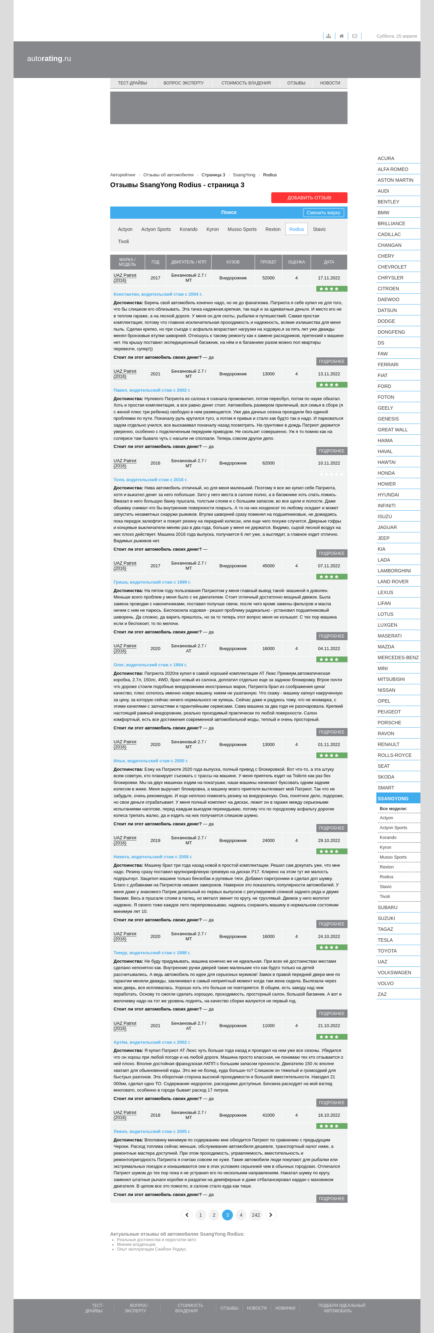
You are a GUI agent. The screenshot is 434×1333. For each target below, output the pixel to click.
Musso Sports (242, 229)
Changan (389, 245)
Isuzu (385, 516)
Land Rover (393, 581)
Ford (384, 386)
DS (381, 343)
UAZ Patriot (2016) (125, 278)
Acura (386, 158)
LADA (384, 560)
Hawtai (387, 462)
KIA (382, 549)
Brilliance (392, 223)
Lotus (386, 614)
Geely (385, 408)
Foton (386, 397)
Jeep (384, 538)
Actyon (125, 229)
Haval (385, 451)
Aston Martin (395, 180)
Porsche (389, 722)
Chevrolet (392, 267)
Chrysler (390, 277)
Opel (384, 701)
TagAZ (385, 929)
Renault (388, 744)
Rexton (272, 229)
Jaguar (387, 527)
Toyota (387, 951)
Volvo (386, 983)
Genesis (388, 419)
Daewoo (388, 299)
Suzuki (386, 918)
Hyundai (388, 494)
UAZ (382, 961)
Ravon (386, 733)
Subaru (387, 907)
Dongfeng (391, 332)
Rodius (296, 229)
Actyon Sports (156, 229)
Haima (385, 440)
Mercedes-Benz (398, 657)
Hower (387, 484)
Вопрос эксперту (184, 83)
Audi (383, 191)
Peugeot (389, 711)
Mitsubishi (391, 679)
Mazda (386, 646)
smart (386, 787)
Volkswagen (394, 972)
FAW (383, 353)
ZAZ (382, 994)
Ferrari (388, 364)
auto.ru (49, 58)
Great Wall (393, 429)
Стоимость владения (246, 83)
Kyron (212, 229)
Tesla (385, 940)
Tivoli (123, 241)
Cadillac (389, 234)
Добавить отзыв (309, 197)
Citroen (388, 288)
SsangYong (393, 798)
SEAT (384, 766)
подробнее (331, 361)
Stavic (319, 229)
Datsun (387, 310)
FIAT (383, 375)
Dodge (386, 321)
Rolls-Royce (395, 755)
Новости (330, 83)
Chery (386, 256)
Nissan (386, 690)
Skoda (386, 777)
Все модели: (393, 808)
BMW (383, 212)
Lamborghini (394, 570)
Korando (189, 229)
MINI (383, 668)
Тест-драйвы (132, 83)
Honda (386, 473)
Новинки (285, 1308)
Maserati (390, 636)
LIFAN (384, 603)
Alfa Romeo (393, 169)
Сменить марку (323, 212)
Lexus (385, 592)
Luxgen (387, 625)
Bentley (388, 201)
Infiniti (387, 505)
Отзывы (296, 83)
